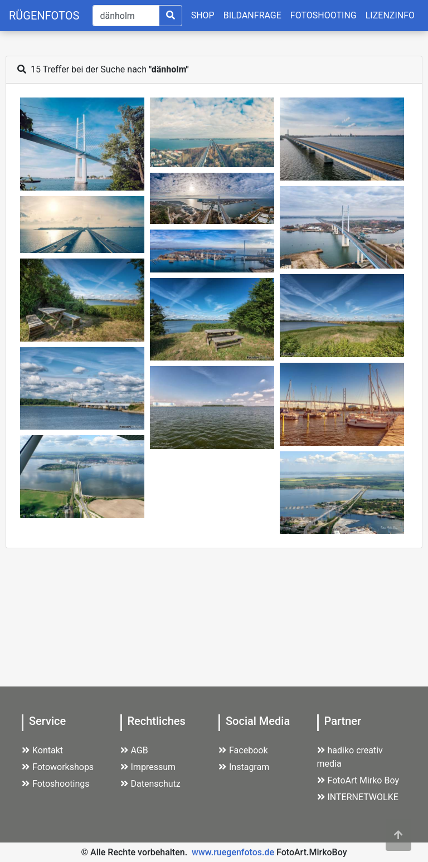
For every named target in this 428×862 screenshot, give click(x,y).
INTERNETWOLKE (357, 797)
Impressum (148, 767)
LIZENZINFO (390, 15)
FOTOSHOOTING (323, 15)
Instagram (243, 767)
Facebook (243, 750)
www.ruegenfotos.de (233, 852)
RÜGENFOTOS (44, 15)
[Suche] (126, 15)
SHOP (203, 15)
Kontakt (42, 750)
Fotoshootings (56, 783)
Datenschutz (150, 783)
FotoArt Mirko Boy (358, 780)
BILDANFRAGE (252, 15)
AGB (134, 750)
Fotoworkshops (58, 767)
